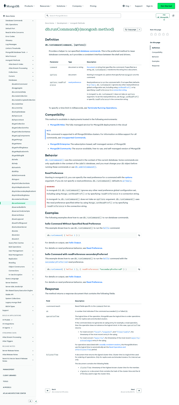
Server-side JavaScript (14, 286)
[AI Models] (18, 320)
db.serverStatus (18, 215)
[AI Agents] (18, 328)
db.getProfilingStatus (20, 148)
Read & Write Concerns (15, 32)
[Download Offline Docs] (30, 401)
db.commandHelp (19, 92)
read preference (74, 82)
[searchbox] (83, 15)
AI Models (7, 387)
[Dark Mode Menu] (173, 15)
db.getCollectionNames (21, 132)
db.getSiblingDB (18, 155)
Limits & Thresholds (13, 48)
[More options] (139, 29)
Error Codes (10, 36)
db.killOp (15, 171)
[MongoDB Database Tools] (18, 52)
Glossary (9, 40)
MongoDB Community (60, 148)
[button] (127, 6)
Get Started (166, 6)
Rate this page (155, 30)
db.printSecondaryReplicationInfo (24, 191)
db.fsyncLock (17, 116)
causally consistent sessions (110, 345)
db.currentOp (17, 108)
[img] (151, 34)
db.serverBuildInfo (19, 207)
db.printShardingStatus (20, 195)
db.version (16, 235)
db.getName (17, 144)
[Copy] (139, 235)
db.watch (15, 239)
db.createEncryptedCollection (23, 100)
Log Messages (11, 44)
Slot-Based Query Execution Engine (19, 290)
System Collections (13, 298)
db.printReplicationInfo (21, 187)
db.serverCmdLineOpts (21, 211)
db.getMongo (17, 140)
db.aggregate (17, 88)
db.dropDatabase (18, 112)
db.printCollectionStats (21, 183)
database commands (90, 51)
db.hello (15, 159)
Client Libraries (9, 375)
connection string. (120, 90)
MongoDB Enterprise (60, 144)
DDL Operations (12, 24)
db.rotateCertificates (20, 199)
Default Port (10, 28)
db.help (15, 163)
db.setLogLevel (17, 219)
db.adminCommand (19, 84)
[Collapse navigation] (36, 401)
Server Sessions (11, 283)
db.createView (17, 104)
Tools (5, 381)
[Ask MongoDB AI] (163, 15)
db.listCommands (18, 175)
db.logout (15, 179)
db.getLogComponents (21, 136)
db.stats (15, 231)
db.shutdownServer (19, 227)
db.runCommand (18, 203)
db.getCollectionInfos (20, 128)
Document (91, 67)
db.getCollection (18, 124)
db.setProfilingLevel (19, 223)
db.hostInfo (16, 167)
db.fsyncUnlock (18, 120)
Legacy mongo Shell (13, 302)
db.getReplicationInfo (20, 151)
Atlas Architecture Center (14, 393)
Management (8, 369)
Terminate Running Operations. (102, 108)
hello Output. (75, 242)
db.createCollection (19, 96)
